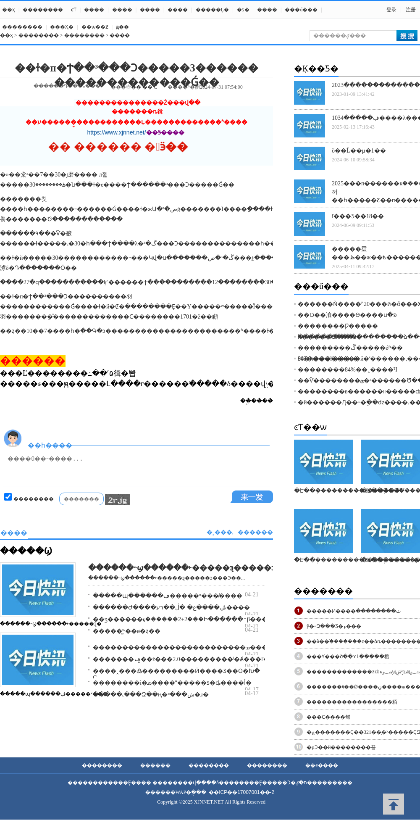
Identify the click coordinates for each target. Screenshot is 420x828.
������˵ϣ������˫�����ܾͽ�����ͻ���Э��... (166, 578)
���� (94, 10)
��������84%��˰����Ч (347, 370)
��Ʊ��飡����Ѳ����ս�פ (347, 315)
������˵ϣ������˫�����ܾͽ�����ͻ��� (193, 568)
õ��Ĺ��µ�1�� (359, 151)
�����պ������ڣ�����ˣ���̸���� (167, 596)
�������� (43, 10)
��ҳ (8, 10)
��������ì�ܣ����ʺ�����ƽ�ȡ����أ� (172, 683)
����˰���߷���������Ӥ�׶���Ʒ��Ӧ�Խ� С (176, 674)
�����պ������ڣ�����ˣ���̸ (54, 694)
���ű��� (301, 10)
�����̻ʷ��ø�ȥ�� (126, 631)
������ (155, 765)
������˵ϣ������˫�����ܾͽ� (51, 624)
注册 (411, 10)
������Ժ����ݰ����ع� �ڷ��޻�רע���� (171, 607)
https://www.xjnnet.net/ (116, 132)
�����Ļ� (212, 10)
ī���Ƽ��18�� (358, 216)
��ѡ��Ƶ (94, 27)
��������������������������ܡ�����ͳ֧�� (193, 647)
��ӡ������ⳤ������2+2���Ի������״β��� (180, 619)
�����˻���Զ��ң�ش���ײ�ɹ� (151, 694)
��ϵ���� (321, 765)
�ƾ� (243, 10)
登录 (391, 10)
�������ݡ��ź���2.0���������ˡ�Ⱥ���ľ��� (187, 659)
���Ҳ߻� (62, 27)
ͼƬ (73, 10)
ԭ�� (122, 27)
